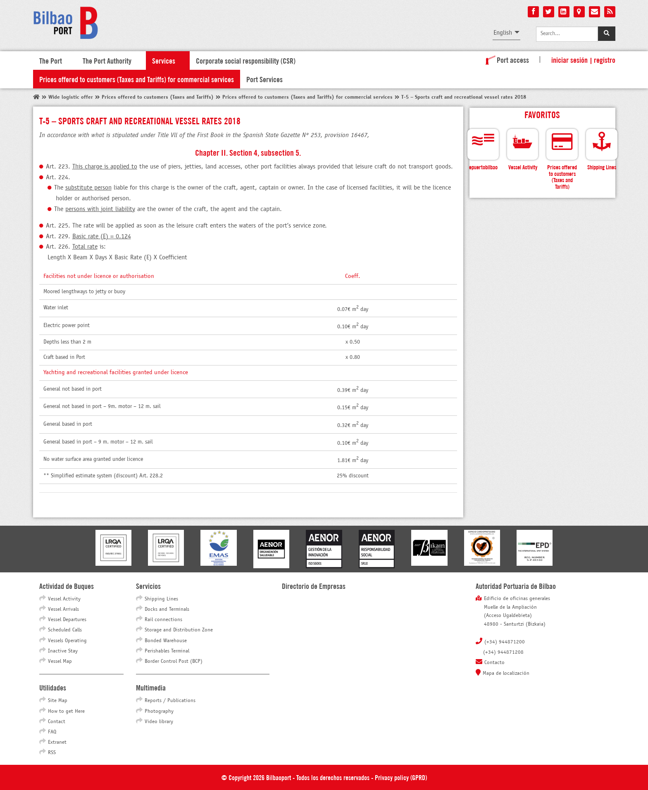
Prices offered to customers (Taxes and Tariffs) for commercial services (136, 79)
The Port (50, 60)
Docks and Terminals (167, 609)
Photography (159, 711)
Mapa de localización (506, 673)
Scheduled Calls (65, 630)
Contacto (494, 662)
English (502, 33)
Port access (505, 59)
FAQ (52, 732)
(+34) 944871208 (503, 652)
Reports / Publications (170, 700)
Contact (56, 721)
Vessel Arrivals (63, 609)
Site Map (57, 700)
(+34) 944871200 (504, 642)
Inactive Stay (63, 651)
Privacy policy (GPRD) (401, 777)
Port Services (264, 79)
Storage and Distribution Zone (179, 630)
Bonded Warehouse (166, 640)
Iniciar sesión (569, 59)
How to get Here (66, 711)
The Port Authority (107, 60)
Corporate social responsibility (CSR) (245, 60)
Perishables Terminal (167, 651)
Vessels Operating (67, 640)
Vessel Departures (67, 619)
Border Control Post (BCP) (173, 661)
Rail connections (163, 619)
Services (163, 60)
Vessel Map (60, 661)
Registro (604, 59)
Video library (159, 721)
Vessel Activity (64, 599)
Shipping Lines (161, 599)
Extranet (57, 742)
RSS (52, 752)
